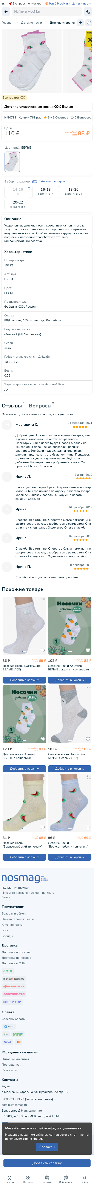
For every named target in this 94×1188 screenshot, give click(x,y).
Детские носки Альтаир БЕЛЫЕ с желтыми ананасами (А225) (69, 667)
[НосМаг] (47, 879)
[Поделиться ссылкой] (80, 22)
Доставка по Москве (16, 958)
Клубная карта (12, 925)
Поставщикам (12, 1065)
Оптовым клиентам (15, 1059)
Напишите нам (31, 1111)
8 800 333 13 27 (13, 1099)
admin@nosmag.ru (14, 1105)
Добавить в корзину (24, 680)
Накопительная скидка (18, 919)
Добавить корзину (47, 1163)
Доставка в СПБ (13, 963)
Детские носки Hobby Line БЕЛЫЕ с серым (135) (66, 756)
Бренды (7, 936)
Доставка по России (16, 952)
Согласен (47, 1147)
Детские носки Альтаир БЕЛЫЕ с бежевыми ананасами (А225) (19, 756)
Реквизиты (9, 1070)
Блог (5, 930)
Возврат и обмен (14, 914)
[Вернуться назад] (6, 11)
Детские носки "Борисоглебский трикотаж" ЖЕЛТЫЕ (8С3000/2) (22, 844)
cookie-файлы (33, 1139)
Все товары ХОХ (14, 98)
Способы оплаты (13, 1019)
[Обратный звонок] (88, 11)
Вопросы (40, 405)
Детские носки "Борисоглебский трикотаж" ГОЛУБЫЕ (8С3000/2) (68, 844)
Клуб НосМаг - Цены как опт (68, 4)
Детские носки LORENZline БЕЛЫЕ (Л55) (21, 667)
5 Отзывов (56, 118)
